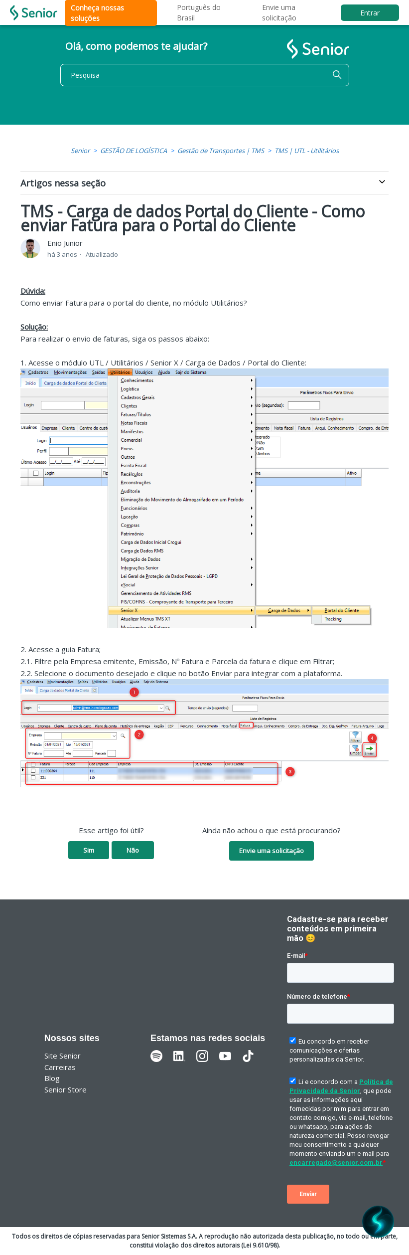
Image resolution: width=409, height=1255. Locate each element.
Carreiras (60, 1067)
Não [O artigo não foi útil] (133, 850)
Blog (52, 1078)
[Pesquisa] (204, 75)
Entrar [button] (370, 12)
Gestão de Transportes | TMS (220, 150)
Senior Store (65, 1089)
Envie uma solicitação (271, 850)
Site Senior (62, 1056)
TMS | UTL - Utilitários (306, 150)
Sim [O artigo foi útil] (88, 850)
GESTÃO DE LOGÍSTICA (133, 150)
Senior (80, 150)
